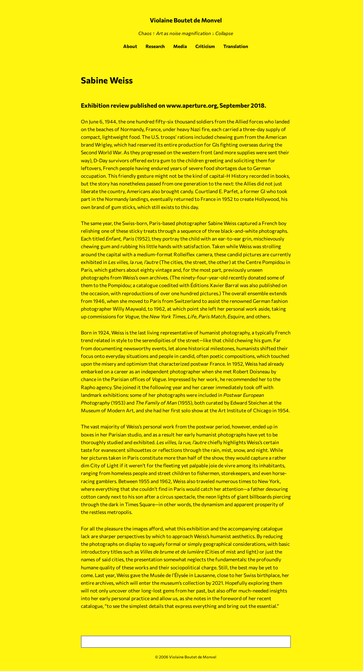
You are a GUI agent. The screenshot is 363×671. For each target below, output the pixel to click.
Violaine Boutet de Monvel (186, 20)
